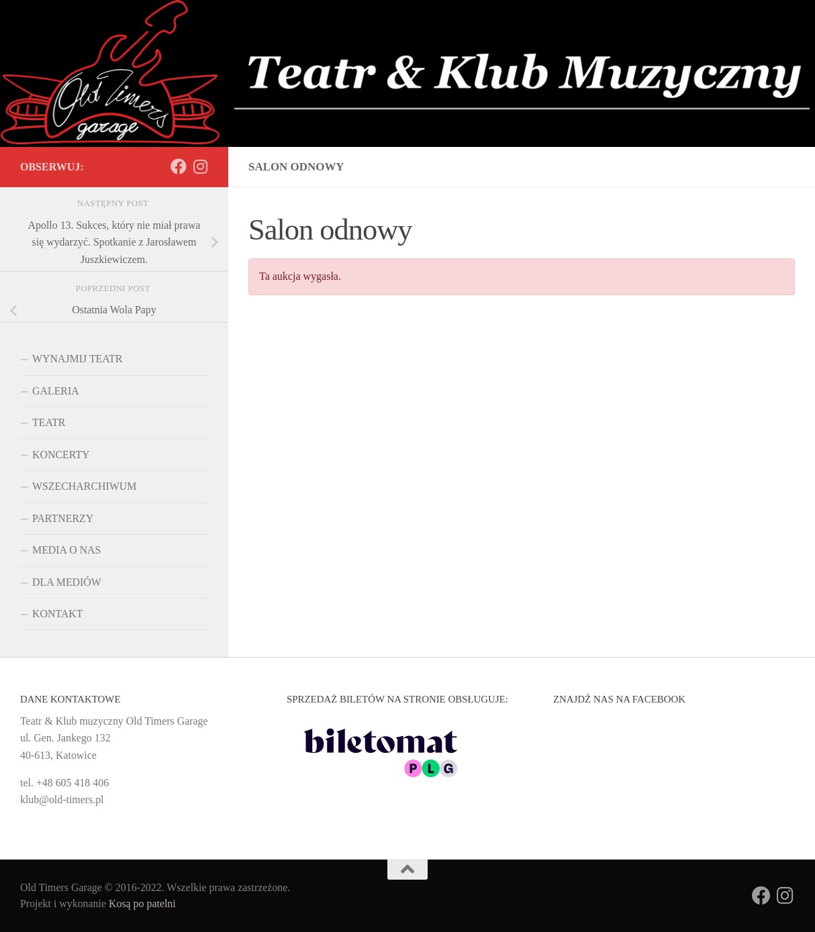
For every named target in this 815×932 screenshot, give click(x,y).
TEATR (48, 422)
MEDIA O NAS (66, 550)
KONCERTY (61, 454)
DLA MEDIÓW (66, 582)
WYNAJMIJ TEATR (77, 358)
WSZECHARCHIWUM (84, 486)
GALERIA (55, 391)
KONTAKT (57, 613)
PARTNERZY (62, 518)
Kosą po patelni (142, 903)
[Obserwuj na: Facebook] (179, 166)
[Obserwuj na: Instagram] (200, 166)
